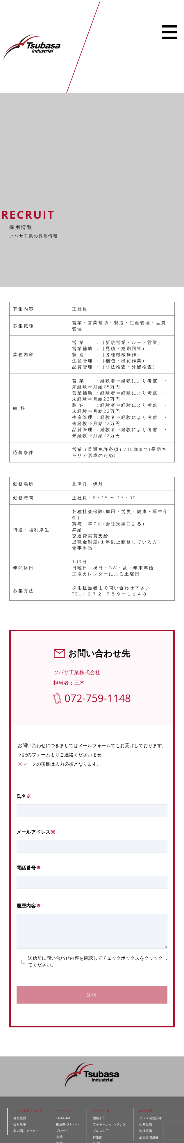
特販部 (97, 1137)
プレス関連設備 (150, 1118)
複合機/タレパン (67, 1124)
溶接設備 (145, 1130)
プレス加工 (101, 1130)
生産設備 (145, 1124)
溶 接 (59, 1137)
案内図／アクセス (26, 1130)
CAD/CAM (63, 1118)
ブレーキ (62, 1130)
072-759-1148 (97, 698)
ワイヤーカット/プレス (109, 1124)
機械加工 (99, 1118)
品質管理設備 (148, 1137)
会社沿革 (19, 1124)
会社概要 (19, 1118)
